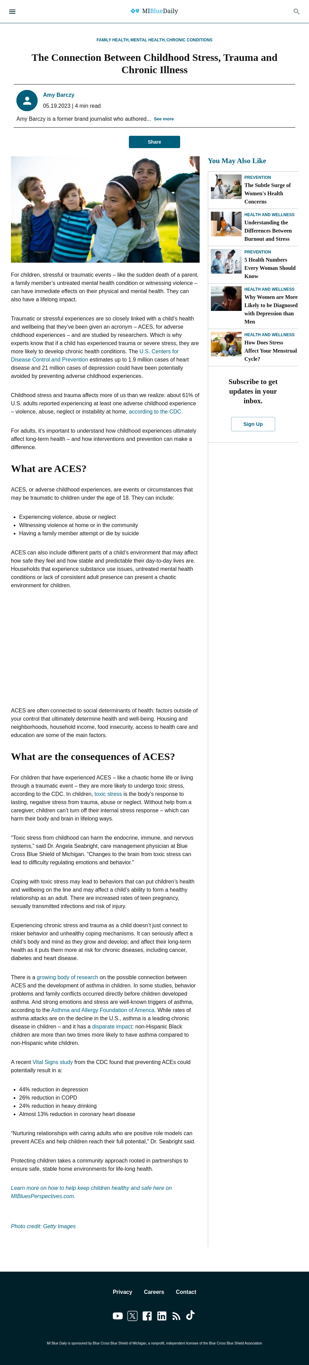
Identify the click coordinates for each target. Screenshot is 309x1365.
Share (154, 142)
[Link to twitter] (132, 1317)
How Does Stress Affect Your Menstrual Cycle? (270, 351)
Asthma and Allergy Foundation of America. (103, 1010)
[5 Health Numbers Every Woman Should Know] (226, 261)
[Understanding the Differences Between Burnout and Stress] (226, 224)
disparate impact (112, 1026)
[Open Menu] (12, 11)
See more (164, 119)
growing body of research (67, 977)
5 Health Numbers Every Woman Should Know (270, 268)
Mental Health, (148, 40)
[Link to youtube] (118, 1317)
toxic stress (108, 794)
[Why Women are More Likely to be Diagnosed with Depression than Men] (226, 298)
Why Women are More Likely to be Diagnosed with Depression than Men (271, 309)
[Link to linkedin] (162, 1317)
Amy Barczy (59, 95)
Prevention (257, 177)
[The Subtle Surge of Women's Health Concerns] (226, 186)
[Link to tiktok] (191, 1317)
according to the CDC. (156, 412)
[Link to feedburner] (177, 1317)
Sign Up (253, 424)
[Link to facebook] (147, 1317)
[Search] (297, 11)
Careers (154, 1292)
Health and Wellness (269, 214)
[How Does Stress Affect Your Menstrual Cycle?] (226, 344)
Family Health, (113, 40)
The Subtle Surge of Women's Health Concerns (267, 193)
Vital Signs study (52, 1062)
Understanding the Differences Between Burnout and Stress (268, 231)
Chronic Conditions (189, 40)
